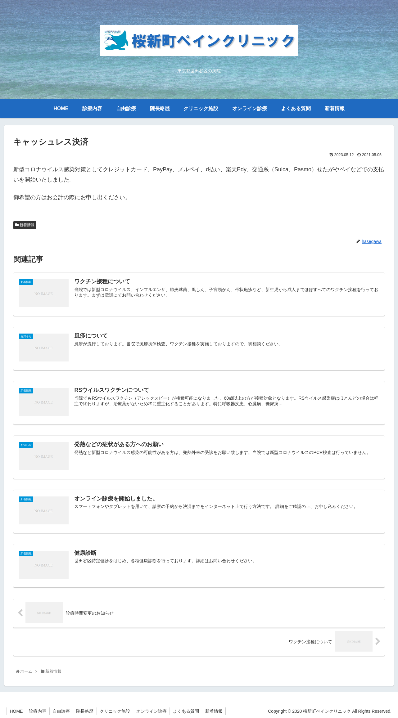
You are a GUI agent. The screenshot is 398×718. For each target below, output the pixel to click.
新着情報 (24, 225)
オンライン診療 (153, 711)
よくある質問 (188, 711)
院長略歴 (86, 711)
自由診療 (62, 711)
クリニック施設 (116, 711)
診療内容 (38, 711)
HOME (16, 711)
